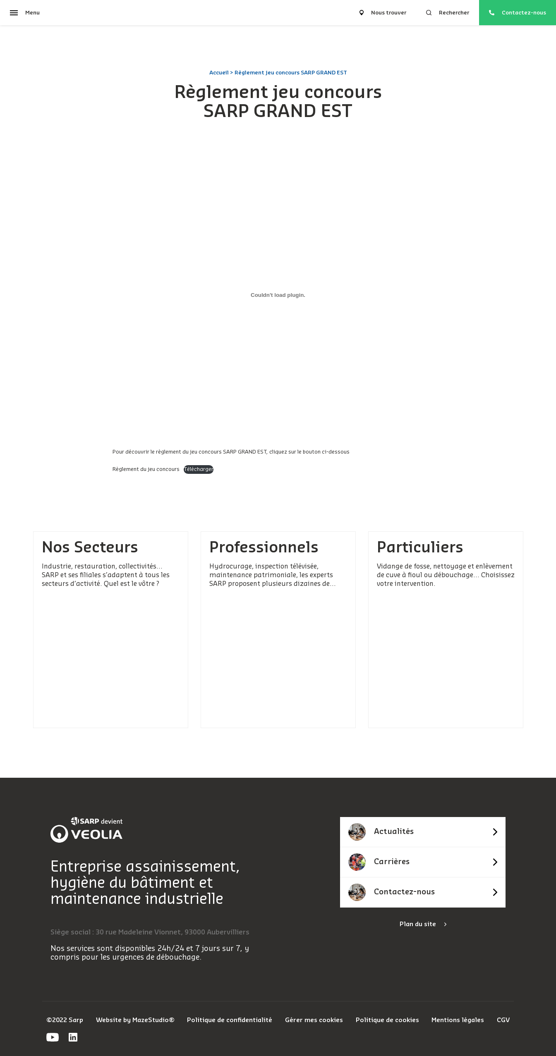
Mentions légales (457, 1020)
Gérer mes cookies (314, 1020)
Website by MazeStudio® (135, 1020)
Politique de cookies (387, 1020)
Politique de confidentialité (229, 1020)
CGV (503, 1020)
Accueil (219, 72)
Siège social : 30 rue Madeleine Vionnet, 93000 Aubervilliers (149, 932)
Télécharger (198, 469)
